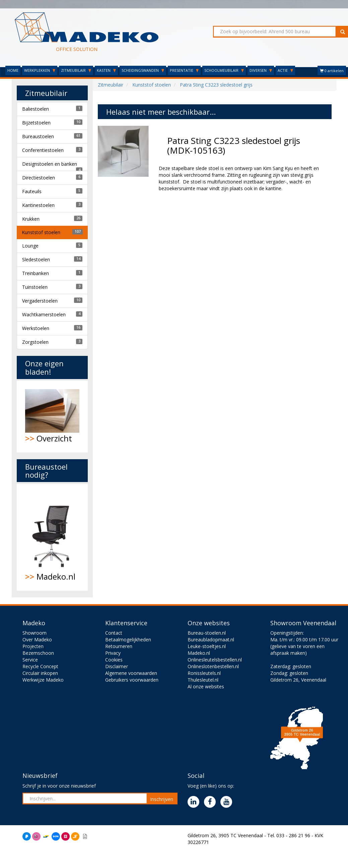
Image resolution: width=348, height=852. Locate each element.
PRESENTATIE (184, 70)
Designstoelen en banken (49, 164)
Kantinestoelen (38, 205)
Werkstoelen (35, 328)
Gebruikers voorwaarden (131, 680)
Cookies (114, 659)
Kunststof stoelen (41, 232)
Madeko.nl (52, 537)
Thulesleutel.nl (203, 680)
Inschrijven (161, 799)
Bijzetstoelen (36, 122)
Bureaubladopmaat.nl (211, 639)
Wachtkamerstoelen (44, 314)
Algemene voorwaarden (131, 673)
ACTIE (285, 70)
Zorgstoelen (35, 342)
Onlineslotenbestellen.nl (213, 666)
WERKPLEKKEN (39, 70)
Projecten (33, 646)
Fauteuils (32, 191)
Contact (113, 633)
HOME (12, 70)
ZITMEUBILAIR (76, 70)
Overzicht (52, 416)
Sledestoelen (36, 259)
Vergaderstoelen (40, 301)
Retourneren (118, 646)
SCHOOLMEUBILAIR (224, 70)
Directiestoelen (38, 177)
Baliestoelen (35, 109)
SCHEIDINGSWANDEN (143, 70)
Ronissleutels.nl (204, 673)
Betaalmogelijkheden (128, 639)
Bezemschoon (38, 653)
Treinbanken (35, 273)
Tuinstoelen (35, 287)
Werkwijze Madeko (43, 680)
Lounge (30, 246)
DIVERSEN (261, 70)
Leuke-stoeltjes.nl (207, 646)
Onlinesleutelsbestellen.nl (215, 659)
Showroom (34, 633)
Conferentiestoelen (43, 150)
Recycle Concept (40, 666)
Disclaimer (116, 666)
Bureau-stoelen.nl (207, 633)
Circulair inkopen (40, 673)
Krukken (31, 219)
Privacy (113, 653)
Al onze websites (206, 686)
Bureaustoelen (38, 136)
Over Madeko (37, 639)
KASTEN (106, 70)
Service (30, 659)
